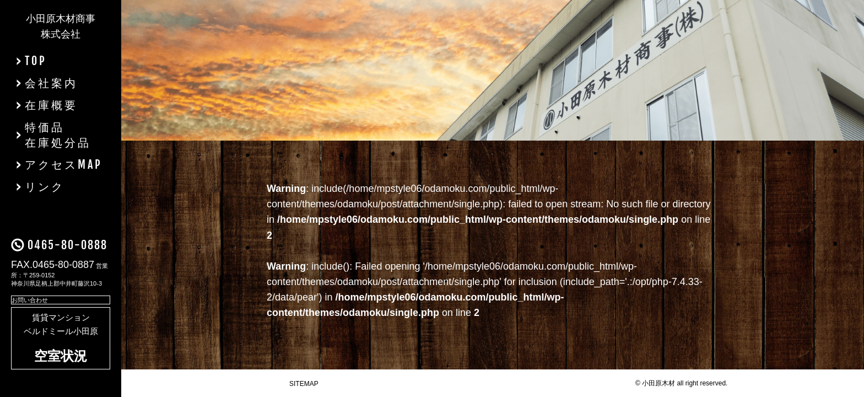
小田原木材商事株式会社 (60, 26)
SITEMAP (303, 384)
